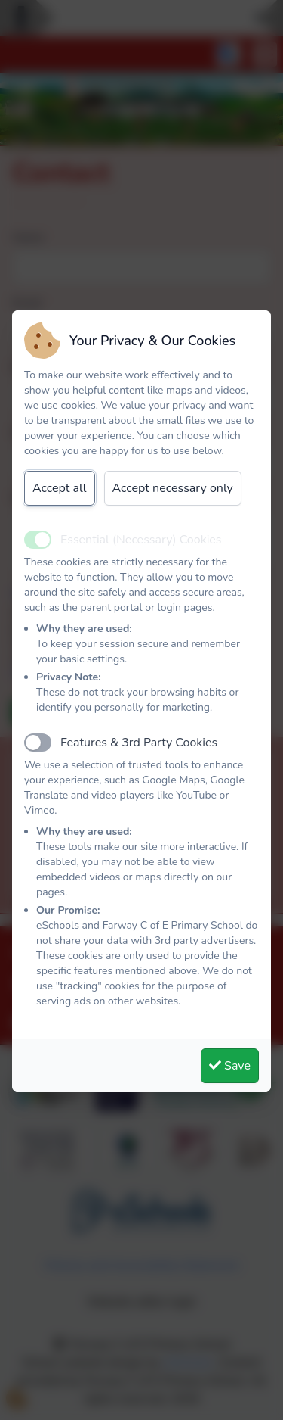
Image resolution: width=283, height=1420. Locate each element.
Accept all (59, 488)
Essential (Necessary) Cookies (141, 539)
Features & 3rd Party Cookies (138, 742)
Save (230, 1065)
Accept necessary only (172, 488)
